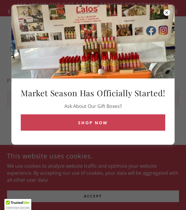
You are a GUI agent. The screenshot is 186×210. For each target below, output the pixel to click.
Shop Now (93, 122)
